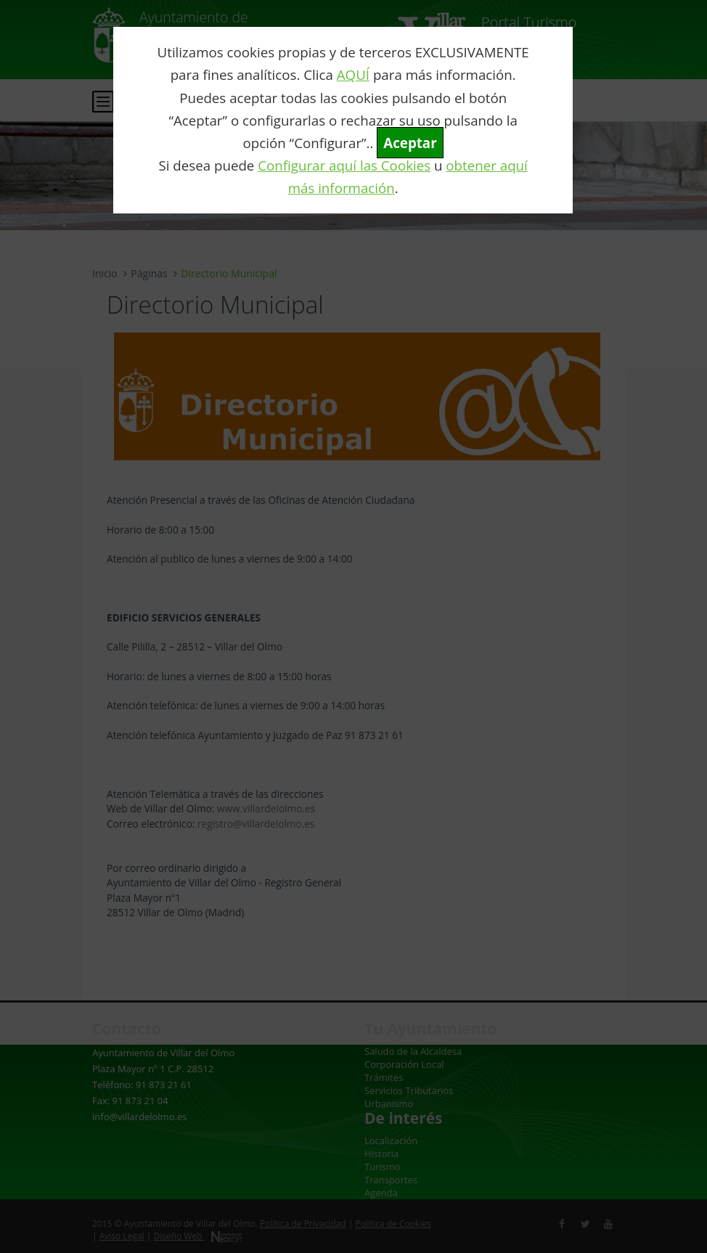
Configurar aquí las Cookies (344, 165)
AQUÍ (353, 74)
